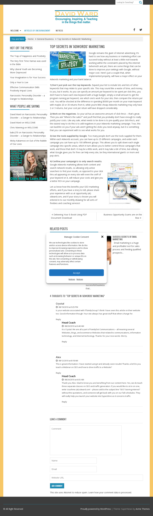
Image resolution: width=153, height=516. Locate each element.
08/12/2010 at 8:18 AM (67, 360)
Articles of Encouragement (37, 30)
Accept (76, 272)
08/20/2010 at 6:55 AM (73, 379)
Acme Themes (143, 508)
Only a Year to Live (19, 82)
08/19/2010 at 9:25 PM (67, 307)
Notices (72, 279)
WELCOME (14, 30)
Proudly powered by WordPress (95, 508)
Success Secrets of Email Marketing (125, 238)
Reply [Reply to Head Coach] (64, 341)
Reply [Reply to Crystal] (58, 319)
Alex (58, 357)
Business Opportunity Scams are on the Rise (123, 216)
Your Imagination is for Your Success (28, 77)
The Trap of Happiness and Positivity (28, 56)
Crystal (60, 303)
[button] (102, 236)
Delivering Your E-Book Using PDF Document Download (69, 216)
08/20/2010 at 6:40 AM (73, 326)
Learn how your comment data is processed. (110, 492)
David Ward (15, 114)
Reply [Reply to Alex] (58, 373)
